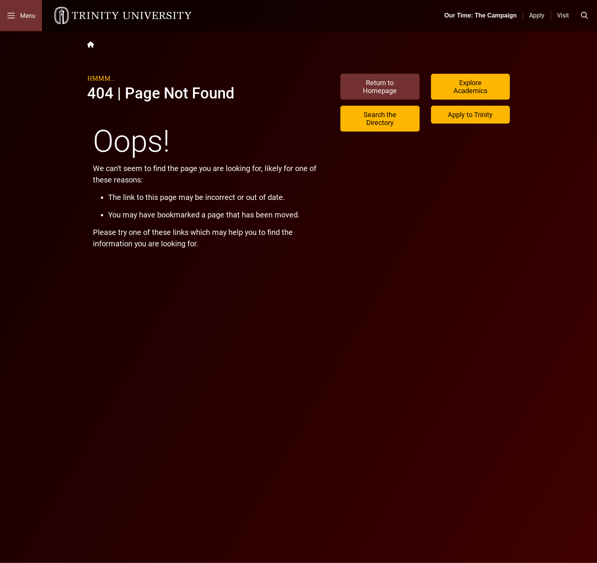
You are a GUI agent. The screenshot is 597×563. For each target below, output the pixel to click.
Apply (536, 15)
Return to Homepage (380, 87)
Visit (563, 15)
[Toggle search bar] (584, 15)
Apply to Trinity (470, 115)
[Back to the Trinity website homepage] (90, 44)
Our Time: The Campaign (480, 15)
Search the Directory (380, 119)
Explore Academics (470, 87)
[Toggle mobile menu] (21, 15)
